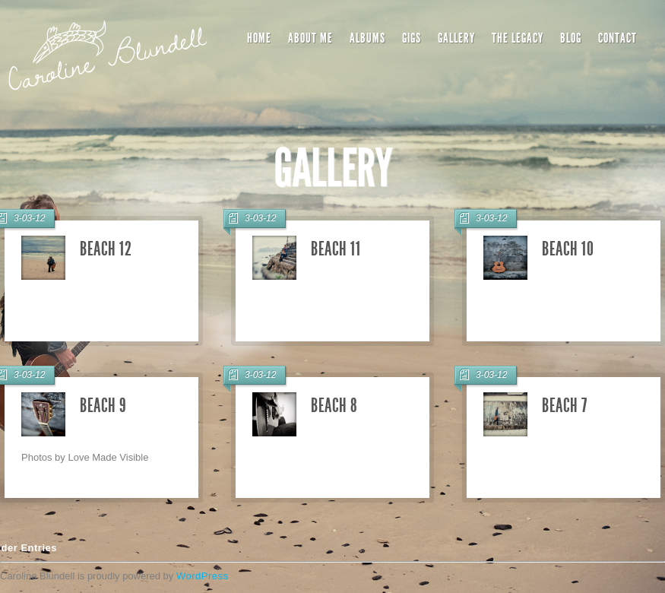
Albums (367, 38)
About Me (310, 38)
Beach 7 (564, 406)
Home (259, 38)
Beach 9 (103, 406)
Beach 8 (334, 406)
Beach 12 (105, 249)
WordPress (202, 576)
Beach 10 (568, 249)
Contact (617, 38)
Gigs (411, 38)
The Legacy (517, 38)
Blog (570, 38)
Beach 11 (335, 249)
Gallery (456, 38)
